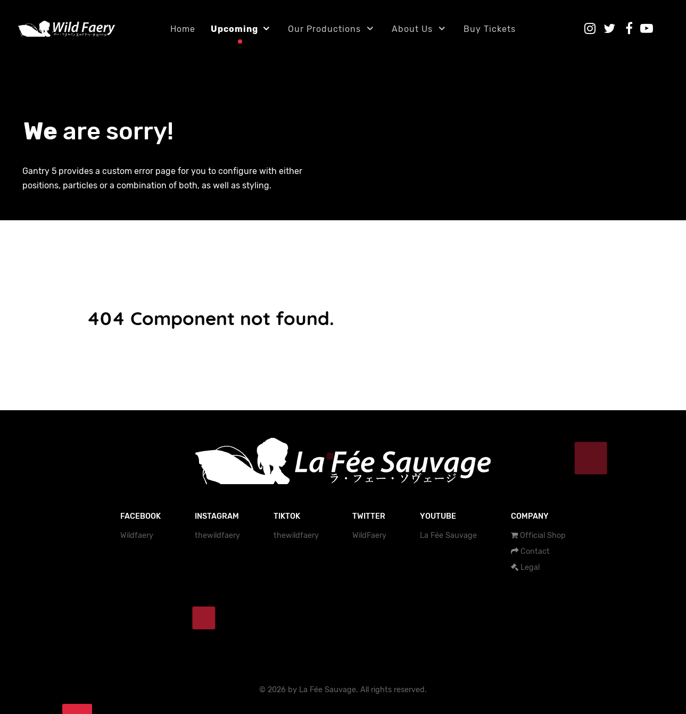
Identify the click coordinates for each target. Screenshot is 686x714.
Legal (530, 567)
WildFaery (369, 535)
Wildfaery (136, 535)
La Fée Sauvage (448, 535)
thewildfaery (217, 535)
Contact (535, 551)
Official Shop (543, 535)
